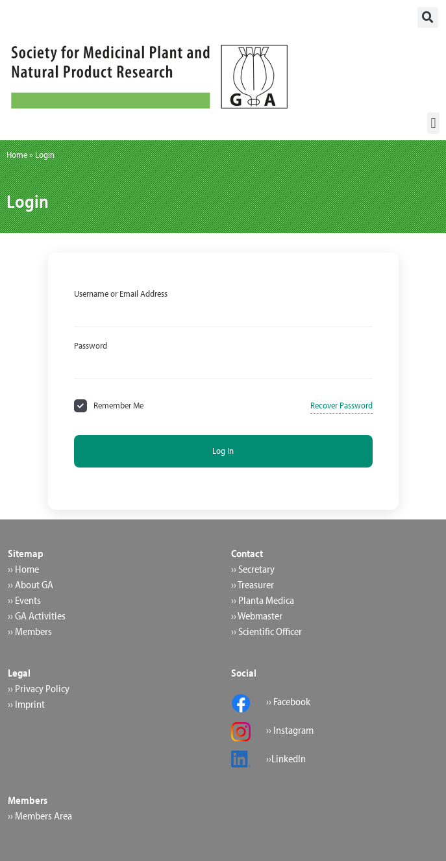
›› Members (30, 631)
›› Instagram (290, 729)
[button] (427, 17)
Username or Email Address (120, 293)
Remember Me (118, 405)
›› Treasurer (252, 584)
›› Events (24, 599)
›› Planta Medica (262, 599)
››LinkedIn (286, 758)
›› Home (23, 568)
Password (90, 345)
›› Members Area (40, 815)
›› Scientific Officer (266, 631)
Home (16, 154)
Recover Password (341, 405)
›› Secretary (253, 568)
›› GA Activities (37, 615)
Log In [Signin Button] (223, 450)
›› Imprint (26, 703)
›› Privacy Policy (38, 688)
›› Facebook (288, 701)
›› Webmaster (256, 615)
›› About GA (30, 584)
